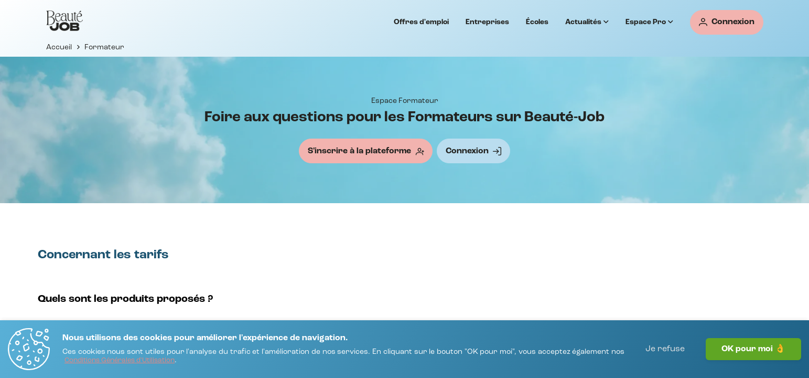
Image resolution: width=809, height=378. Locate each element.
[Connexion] (726, 22)
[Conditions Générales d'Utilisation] (119, 361)
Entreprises (487, 22)
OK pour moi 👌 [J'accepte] (753, 349)
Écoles (537, 22)
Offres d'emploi (421, 22)
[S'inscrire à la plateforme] (366, 151)
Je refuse (665, 349)
